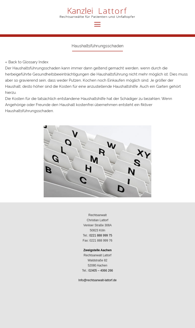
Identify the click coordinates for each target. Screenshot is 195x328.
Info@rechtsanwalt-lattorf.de (97, 280)
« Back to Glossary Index (26, 62)
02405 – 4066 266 (100, 270)
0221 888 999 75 (100, 235)
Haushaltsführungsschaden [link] (36, 68)
